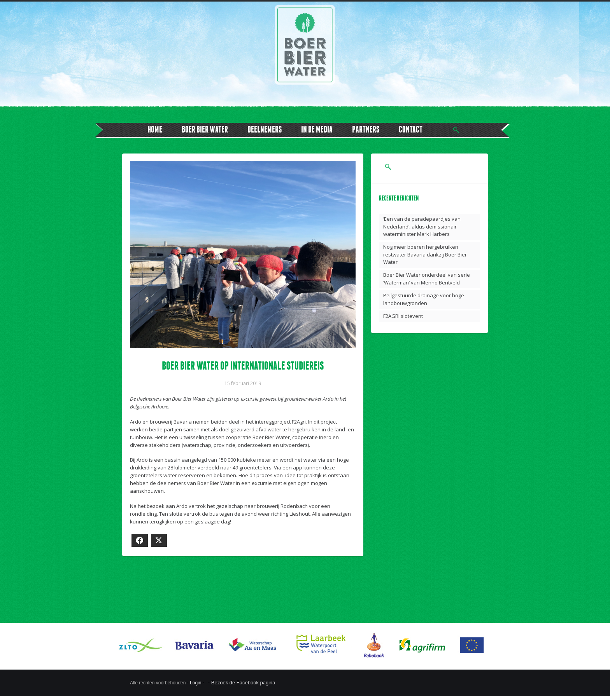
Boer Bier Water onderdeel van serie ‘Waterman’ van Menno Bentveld (426, 278)
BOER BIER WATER (205, 129)
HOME (154, 129)
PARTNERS (365, 129)
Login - (197, 683)
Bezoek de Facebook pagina (243, 683)
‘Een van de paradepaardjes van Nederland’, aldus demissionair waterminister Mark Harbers (422, 226)
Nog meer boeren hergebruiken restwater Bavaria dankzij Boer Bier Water (425, 254)
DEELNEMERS (264, 129)
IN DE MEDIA (317, 129)
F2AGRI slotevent (403, 315)
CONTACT (410, 129)
